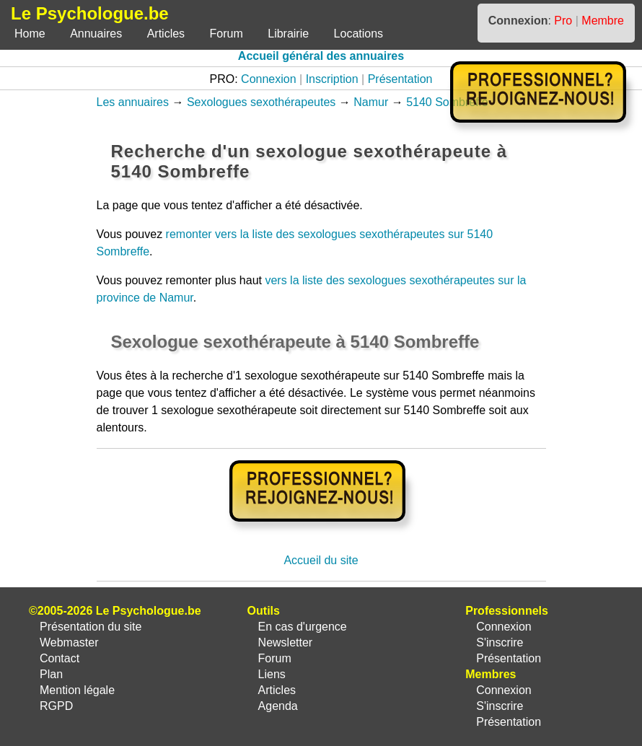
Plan (51, 674)
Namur (370, 102)
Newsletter (285, 642)
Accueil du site (320, 560)
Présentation (400, 79)
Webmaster (69, 642)
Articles (166, 33)
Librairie (288, 33)
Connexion (268, 79)
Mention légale (77, 690)
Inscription (332, 79)
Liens (272, 674)
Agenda (278, 706)
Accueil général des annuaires (321, 56)
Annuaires (96, 33)
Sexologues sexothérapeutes (261, 102)
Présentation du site (90, 626)
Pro (563, 20)
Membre (602, 20)
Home (29, 33)
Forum (226, 33)
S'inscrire (499, 642)
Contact (59, 658)
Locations (359, 33)
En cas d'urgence (302, 626)
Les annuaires (133, 102)
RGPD (56, 706)
